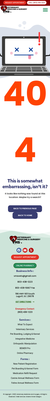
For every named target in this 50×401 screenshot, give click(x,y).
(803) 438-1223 (25, 312)
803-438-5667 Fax (25, 287)
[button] (45, 10)
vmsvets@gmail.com (25, 275)
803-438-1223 (24, 281)
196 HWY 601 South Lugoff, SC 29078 (25, 295)
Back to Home (25, 215)
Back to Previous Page (25, 208)
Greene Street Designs (33, 397)
